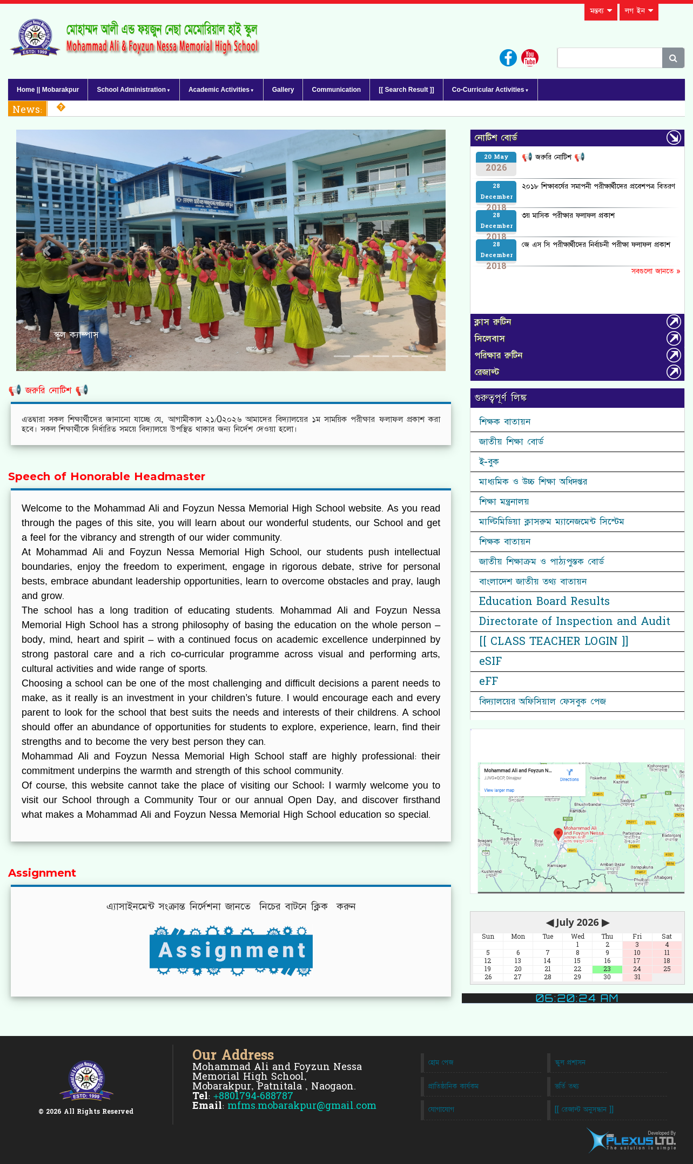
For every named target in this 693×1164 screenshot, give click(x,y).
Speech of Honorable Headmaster (106, 477)
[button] (48, 250)
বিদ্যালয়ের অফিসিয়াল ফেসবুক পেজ (542, 702)
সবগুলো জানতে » (655, 271)
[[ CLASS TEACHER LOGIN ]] (553, 642)
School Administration (131, 89)
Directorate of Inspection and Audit (574, 622)
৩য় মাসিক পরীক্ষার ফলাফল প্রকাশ (568, 215)
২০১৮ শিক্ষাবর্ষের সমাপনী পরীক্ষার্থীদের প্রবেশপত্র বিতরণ (598, 186)
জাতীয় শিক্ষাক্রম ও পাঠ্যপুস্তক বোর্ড (541, 562)
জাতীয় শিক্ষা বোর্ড (511, 442)
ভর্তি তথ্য (567, 1086)
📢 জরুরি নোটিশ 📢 (48, 390)
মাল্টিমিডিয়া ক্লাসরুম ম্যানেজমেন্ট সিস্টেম (551, 522)
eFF (488, 682)
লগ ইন (639, 11)
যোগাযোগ (441, 1109)
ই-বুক (489, 462)
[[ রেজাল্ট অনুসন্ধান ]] (584, 1109)
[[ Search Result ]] (406, 89)
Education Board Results (544, 602)
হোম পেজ (440, 1062)
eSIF (490, 662)
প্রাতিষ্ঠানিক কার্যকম (453, 1086)
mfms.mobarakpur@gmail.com (301, 1106)
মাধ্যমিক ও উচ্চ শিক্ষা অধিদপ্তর (533, 482)
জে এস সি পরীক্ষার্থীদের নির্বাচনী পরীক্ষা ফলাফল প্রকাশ (596, 245)
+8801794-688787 (253, 1096)
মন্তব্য (601, 11)
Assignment (42, 873)
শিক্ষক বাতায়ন (504, 422)
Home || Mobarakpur (48, 89)
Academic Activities (219, 89)
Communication (336, 89)
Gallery (283, 89)
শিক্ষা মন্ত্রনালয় (504, 502)
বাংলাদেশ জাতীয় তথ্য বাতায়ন (533, 582)
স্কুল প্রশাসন (570, 1062)
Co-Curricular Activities (488, 89)
